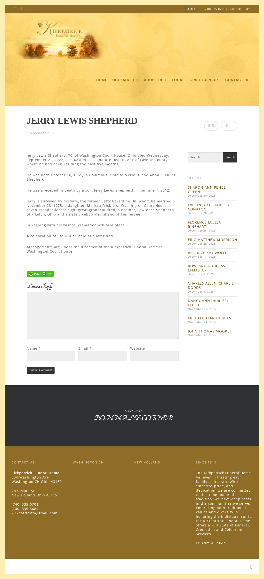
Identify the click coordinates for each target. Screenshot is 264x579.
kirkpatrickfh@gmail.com (34, 513)
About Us (156, 80)
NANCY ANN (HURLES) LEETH (208, 302)
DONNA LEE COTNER (133, 415)
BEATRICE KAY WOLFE (207, 252)
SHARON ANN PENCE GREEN (207, 189)
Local (178, 80)
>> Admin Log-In (211, 543)
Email (85, 348)
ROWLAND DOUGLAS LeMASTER (206, 267)
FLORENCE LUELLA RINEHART (204, 224)
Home (101, 80)
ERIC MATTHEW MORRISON (212, 239)
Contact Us (237, 80)
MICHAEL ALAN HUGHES (209, 318)
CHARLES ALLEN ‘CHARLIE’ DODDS (211, 285)
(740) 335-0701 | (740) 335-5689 (227, 9)
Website (137, 348)
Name (34, 348)
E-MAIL (193, 9)
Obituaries (125, 80)
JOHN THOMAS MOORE (209, 331)
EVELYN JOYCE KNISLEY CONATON (209, 206)
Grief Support (205, 80)
